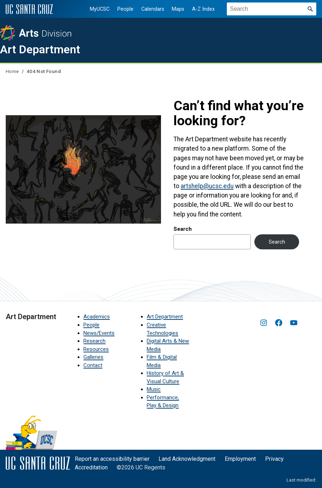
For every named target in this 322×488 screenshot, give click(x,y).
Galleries (93, 357)
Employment (240, 458)
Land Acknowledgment (186, 458)
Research (94, 341)
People (125, 9)
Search (183, 229)
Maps (178, 9)
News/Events (98, 333)
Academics (96, 316)
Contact (92, 365)
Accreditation (91, 467)
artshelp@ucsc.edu (207, 186)
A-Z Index (203, 9)
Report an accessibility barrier (112, 458)
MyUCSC (99, 9)
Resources (96, 349)
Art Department (40, 49)
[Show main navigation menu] (311, 76)
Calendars (152, 9)
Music (154, 389)
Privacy (274, 458)
